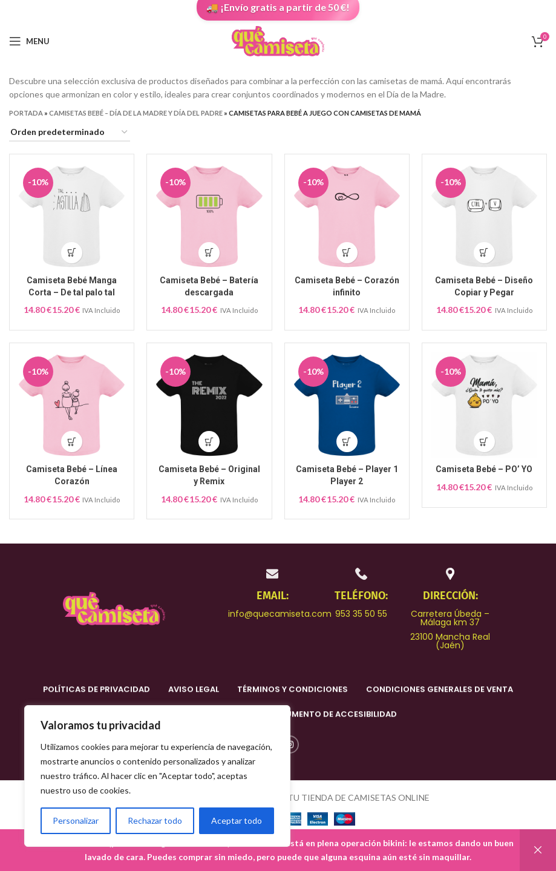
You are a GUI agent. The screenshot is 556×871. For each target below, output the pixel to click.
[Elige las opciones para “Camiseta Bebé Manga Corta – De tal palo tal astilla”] (71, 252)
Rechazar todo (155, 820)
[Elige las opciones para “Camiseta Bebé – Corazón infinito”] (347, 252)
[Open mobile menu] (29, 41)
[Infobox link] (272, 592)
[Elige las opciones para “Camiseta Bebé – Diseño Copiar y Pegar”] (484, 252)
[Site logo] (278, 40)
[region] (157, 776)
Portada (26, 113)
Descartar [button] (538, 850)
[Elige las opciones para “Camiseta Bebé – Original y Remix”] (209, 441)
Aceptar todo (236, 820)
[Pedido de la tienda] (69, 133)
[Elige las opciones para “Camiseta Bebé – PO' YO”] (484, 441)
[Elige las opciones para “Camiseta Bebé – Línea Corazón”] (71, 441)
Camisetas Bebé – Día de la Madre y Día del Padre (136, 113)
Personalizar (76, 820)
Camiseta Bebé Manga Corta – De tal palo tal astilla (72, 292)
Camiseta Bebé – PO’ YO (484, 469)
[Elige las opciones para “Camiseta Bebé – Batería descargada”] (209, 252)
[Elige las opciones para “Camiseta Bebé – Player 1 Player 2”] (347, 441)
